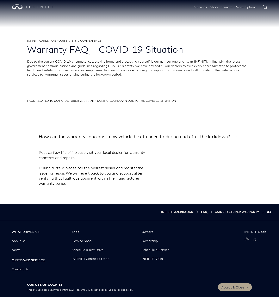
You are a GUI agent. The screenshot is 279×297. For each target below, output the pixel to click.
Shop (214, 7)
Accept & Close (232, 287)
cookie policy (125, 289)
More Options (246, 7)
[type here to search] (265, 7)
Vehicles (200, 7)
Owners (226, 7)
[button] (139, 136)
